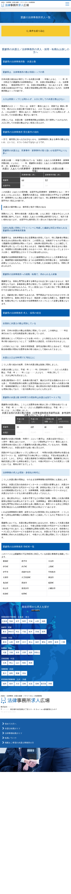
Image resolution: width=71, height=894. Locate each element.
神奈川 (11, 631)
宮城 (30, 621)
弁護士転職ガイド (12, 728)
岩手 (17, 621)
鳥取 (24, 663)
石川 (24, 642)
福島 (43, 621)
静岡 (50, 642)
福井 (37, 642)
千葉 (24, 631)
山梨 (11, 642)
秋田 (24, 621)
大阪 (4, 652)
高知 (24, 673)
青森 (11, 621)
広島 (4, 663)
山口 (17, 663)
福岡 (4, 684)
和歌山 (37, 652)
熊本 (11, 684)
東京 (4, 631)
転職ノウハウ (10, 738)
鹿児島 (43, 684)
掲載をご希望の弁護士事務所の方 (19, 742)
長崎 (37, 684)
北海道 (4, 621)
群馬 (43, 631)
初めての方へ (10, 724)
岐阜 (56, 642)
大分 (17, 684)
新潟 (4, 642)
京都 (11, 652)
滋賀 (30, 652)
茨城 (37, 631)
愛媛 (17, 673)
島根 (30, 663)
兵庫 (24, 652)
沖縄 (50, 684)
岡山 (11, 663)
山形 (37, 621)
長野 (17, 642)
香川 (4, 673)
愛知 (43, 642)
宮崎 (24, 684)
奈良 (17, 652)
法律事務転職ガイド (13, 733)
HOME (3, 10)
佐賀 (30, 684)
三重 (63, 642)
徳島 (11, 673)
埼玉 (17, 631)
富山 (30, 642)
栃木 (30, 631)
